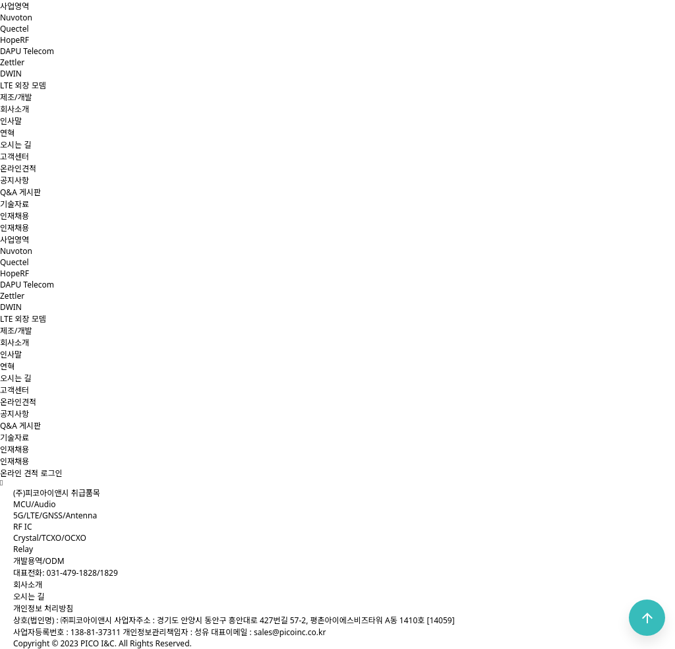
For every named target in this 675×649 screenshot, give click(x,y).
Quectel (14, 28)
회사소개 (14, 109)
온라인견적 (18, 168)
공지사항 (14, 180)
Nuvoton (16, 17)
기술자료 (14, 204)
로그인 (51, 473)
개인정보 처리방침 (43, 608)
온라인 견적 (19, 473)
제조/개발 (16, 97)
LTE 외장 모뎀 (23, 85)
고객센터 (14, 156)
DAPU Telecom (27, 51)
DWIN (11, 73)
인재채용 (14, 216)
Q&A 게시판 (20, 192)
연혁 (7, 133)
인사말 (11, 121)
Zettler (12, 62)
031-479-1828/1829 (82, 572)
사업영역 (14, 6)
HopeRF (14, 40)
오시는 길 (15, 144)
